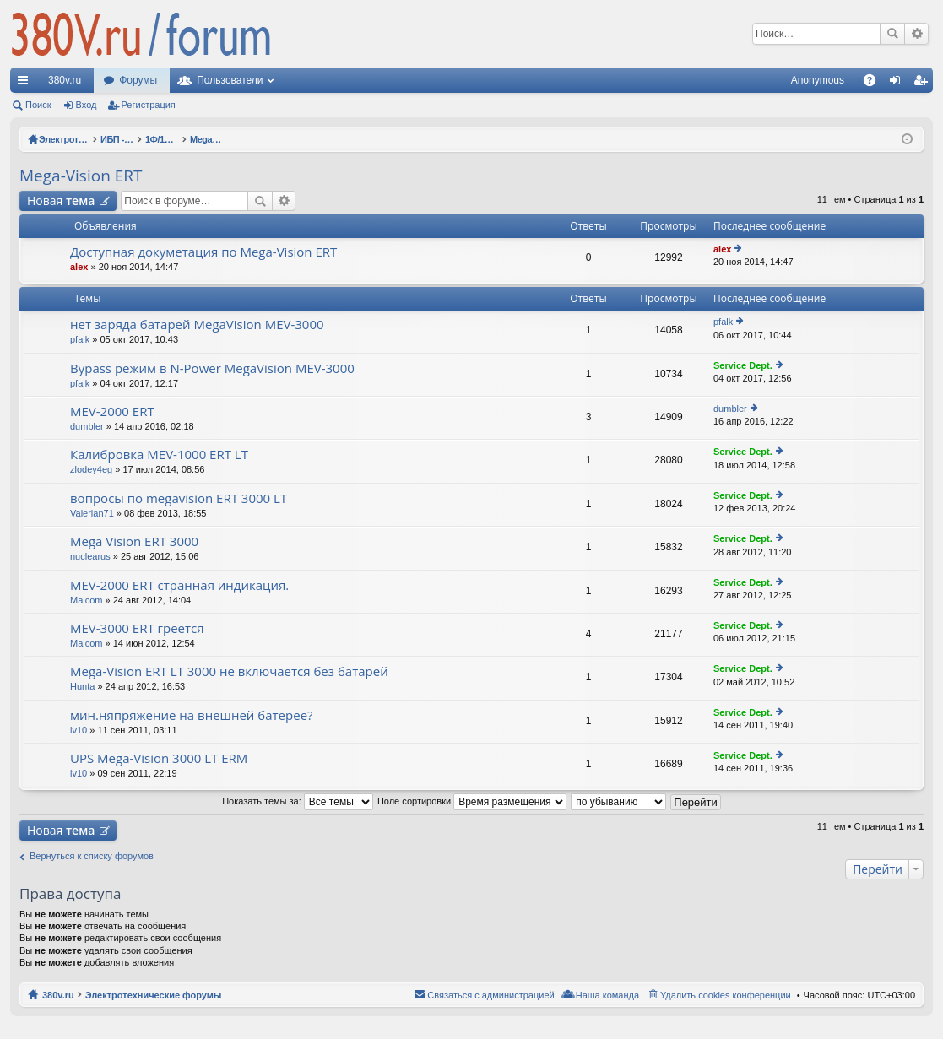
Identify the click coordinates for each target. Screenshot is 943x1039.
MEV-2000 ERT (112, 411)
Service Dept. (742, 365)
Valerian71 (92, 513)
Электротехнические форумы (153, 995)
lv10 (78, 730)
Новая (61, 200)
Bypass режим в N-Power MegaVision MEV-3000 (212, 368)
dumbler (87, 426)
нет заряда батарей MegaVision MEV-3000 (197, 325)
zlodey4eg (91, 469)
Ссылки (26, 83)
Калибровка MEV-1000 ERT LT (159, 454)
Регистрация (149, 105)
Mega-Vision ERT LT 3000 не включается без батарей (229, 671)
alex (79, 267)
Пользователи (230, 80)
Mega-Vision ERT (81, 176)
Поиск (892, 34)
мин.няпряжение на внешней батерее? (191, 715)
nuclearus (90, 556)
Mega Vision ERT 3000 (134, 541)
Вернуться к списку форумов (92, 856)
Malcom (86, 600)
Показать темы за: (297, 801)
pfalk (79, 339)
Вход (86, 105)
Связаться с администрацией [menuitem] (490, 995)
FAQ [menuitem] (875, 83)
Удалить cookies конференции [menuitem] (725, 995)
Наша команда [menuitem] (607, 995)
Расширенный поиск (916, 34)
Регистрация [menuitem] (923, 83)
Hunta (82, 686)
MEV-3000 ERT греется (137, 628)
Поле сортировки (471, 801)
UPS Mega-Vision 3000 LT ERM (158, 758)
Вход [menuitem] (899, 83)
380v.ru (64, 80)
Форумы (138, 80)
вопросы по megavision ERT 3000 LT (178, 498)
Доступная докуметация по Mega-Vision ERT (203, 252)
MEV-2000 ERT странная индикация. (179, 585)
